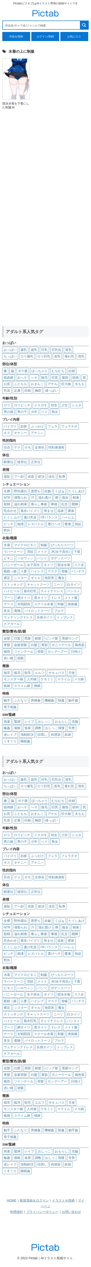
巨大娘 (66, 384)
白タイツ (73, 584)
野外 (7, 530)
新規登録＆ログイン (34, 1200)
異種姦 (36, 700)
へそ (34, 377)
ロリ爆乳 (27, 356)
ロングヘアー (57, 651)
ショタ (76, 405)
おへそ (22, 377)
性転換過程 (56, 447)
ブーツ (8, 598)
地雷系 (49, 578)
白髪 (17, 638)
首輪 (64, 571)
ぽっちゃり (40, 371)
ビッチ (8, 524)
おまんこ (37, 384)
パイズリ (10, 426)
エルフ (39, 673)
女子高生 (33, 565)
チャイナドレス (52, 591)
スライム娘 (22, 686)
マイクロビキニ (25, 545)
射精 (7, 504)
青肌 (44, 645)
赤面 (31, 476)
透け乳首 (30, 517)
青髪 (7, 645)
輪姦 (7, 728)
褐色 (7, 651)
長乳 (57, 356)
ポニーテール (61, 645)
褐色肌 (80, 645)
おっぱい (10, 350)
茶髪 (40, 651)
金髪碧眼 (20, 645)
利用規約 (16, 1212)
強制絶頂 (27, 734)
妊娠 (47, 491)
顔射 (24, 426)
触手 (7, 700)
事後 (54, 504)
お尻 (7, 384)
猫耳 (7, 673)
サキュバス (56, 673)
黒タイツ (40, 598)
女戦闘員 (23, 604)
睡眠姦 (25, 741)
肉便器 (56, 734)
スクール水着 (43, 604)
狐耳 (17, 673)
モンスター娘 (13, 679)
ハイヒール (12, 591)
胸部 (38, 390)
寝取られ (20, 497)
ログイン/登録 (45, 36)
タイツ (48, 565)
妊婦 (71, 371)
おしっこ (44, 721)
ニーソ (58, 584)
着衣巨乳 (30, 591)
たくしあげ (76, 491)
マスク (52, 571)
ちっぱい (10, 356)
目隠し (42, 734)
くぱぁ (60, 491)
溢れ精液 (20, 504)
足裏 (17, 390)
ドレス (56, 598)
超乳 (34, 350)
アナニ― (37, 433)
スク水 (79, 565)
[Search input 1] (41, 25)
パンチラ (78, 571)
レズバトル (36, 524)
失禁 (71, 728)
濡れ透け (44, 497)
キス (7, 433)
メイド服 (71, 598)
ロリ (7, 405)
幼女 (54, 405)
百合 (7, 447)
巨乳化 (56, 350)
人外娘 (32, 679)
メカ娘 (79, 679)
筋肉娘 (8, 377)
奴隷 (68, 734)
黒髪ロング (70, 638)
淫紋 (30, 551)
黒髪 (27, 638)
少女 (64, 405)
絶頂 (41, 476)
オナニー (20, 433)
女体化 (39, 447)
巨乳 (44, 350)
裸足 (7, 578)
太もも (80, 384)
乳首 (7, 390)
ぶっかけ (37, 426)
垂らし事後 (39, 504)
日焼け (76, 651)
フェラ (52, 426)
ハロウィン (25, 558)
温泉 (60, 511)
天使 (71, 673)
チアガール (12, 624)
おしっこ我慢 (55, 728)
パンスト (73, 591)
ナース (8, 604)
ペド (44, 412)
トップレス (65, 617)
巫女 (7, 611)
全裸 (7, 491)
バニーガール (13, 565)
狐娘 (7, 686)
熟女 (55, 412)
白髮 (34, 645)
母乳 (81, 356)
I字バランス (49, 517)
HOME (12, 1200)
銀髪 (38, 638)
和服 (60, 604)
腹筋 (65, 377)
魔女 (61, 578)
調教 (38, 728)
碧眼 (20, 658)
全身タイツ (45, 617)
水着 (7, 545)
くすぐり (10, 741)
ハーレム (68, 517)
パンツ (42, 558)
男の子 (22, 412)
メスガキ (40, 405)
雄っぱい (51, 390)
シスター (20, 578)
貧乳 (68, 350)
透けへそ (54, 524)
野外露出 (20, 491)
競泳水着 (63, 565)
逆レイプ (10, 734)
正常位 (36, 462)
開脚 (75, 504)
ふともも (20, 384)
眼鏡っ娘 (10, 571)
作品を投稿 (16, 36)
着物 (17, 611)
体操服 (72, 604)
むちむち (58, 371)
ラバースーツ (13, 551)
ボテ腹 (23, 371)
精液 (76, 497)
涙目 (51, 476)
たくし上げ (12, 517)
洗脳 (75, 721)
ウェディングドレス (18, 617)
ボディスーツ (60, 558)
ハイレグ (37, 571)
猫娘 (37, 686)
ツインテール (23, 651)
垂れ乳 (69, 356)
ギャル (36, 578)
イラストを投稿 (63, 1200)
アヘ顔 (19, 476)
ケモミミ (47, 679)
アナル (52, 384)
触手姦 (73, 700)
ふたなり (20, 700)
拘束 (7, 721)
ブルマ (59, 611)
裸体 (71, 511)
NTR (7, 497)
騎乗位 (8, 462)
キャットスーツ (38, 584)
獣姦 (61, 700)
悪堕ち (36, 491)
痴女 (65, 497)
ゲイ (17, 447)
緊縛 (17, 721)
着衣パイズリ (30, 511)
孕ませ (48, 511)
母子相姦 (10, 707)
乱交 (64, 504)
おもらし (61, 721)
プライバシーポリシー (42, 1212)
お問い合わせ (71, 1212)
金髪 (7, 638)
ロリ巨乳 (43, 356)
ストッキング (13, 584)
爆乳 (24, 350)
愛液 (68, 524)
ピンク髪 (51, 638)
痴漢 (20, 524)
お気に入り (74, 36)
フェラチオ (69, 426)
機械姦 (49, 700)
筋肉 (75, 377)
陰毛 (44, 377)
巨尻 (55, 377)
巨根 (27, 390)
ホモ (27, 447)
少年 (34, 412)
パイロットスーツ (37, 611)
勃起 (78, 524)
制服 (44, 545)
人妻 (24, 571)
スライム (63, 679)
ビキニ (8, 558)
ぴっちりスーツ (62, 545)
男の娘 (8, 412)
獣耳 (27, 673)
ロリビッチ (22, 405)
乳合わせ (10, 511)
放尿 (27, 728)
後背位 (22, 462)
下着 (77, 551)
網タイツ (23, 598)
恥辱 (62, 476)
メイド (42, 551)
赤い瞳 (8, 658)
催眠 (17, 728)
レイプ (29, 721)
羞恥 (7, 476)
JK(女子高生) (60, 551)
